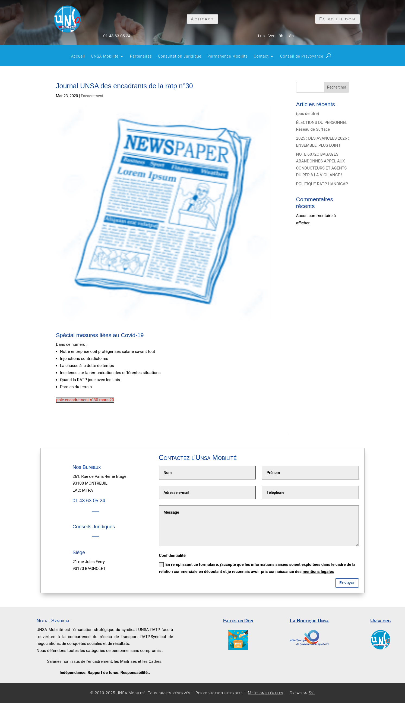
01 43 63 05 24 (117, 35)
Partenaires (141, 56)
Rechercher (336, 87)
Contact (261, 56)
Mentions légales (265, 693)
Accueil (78, 56)
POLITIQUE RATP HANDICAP (322, 183)
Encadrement (92, 96)
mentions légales (318, 571)
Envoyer (347, 582)
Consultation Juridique (179, 56)
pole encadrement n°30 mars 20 (85, 399)
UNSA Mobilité (105, 56)
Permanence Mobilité (227, 56)
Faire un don (337, 18)
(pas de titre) (307, 113)
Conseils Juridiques (93, 526)
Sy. (312, 693)
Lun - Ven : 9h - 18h (276, 35)
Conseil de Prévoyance (301, 56)
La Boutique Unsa (309, 620)
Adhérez (202, 18)
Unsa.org (380, 620)
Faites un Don (238, 620)
